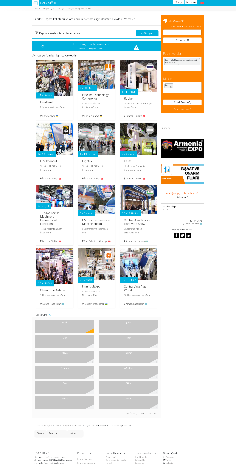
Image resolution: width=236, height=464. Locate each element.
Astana (173, 242)
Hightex (133, 160)
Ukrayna (98, 117)
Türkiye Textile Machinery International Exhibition (97, 216)
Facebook (169, 398)
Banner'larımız (40, 428)
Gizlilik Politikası (41, 430)
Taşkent (133, 305)
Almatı (173, 305)
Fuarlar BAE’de (83, 437)
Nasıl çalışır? (39, 422)
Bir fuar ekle (140, 401)
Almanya (141, 117)
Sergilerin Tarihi (112, 419)
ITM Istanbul (96, 160)
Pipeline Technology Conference (136, 92)
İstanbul (174, 117)
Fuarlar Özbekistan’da (87, 408)
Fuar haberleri (112, 416)
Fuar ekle (37, 129)
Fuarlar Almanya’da (86, 404)
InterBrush (94, 101)
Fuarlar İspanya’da (85, 416)
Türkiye (184, 117)
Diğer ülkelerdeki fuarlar (87, 441)
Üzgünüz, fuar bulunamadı (135, 46)
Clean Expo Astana (94, 287)
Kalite (172, 160)
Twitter (168, 401)
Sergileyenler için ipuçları (116, 401)
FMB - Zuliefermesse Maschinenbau (138, 216)
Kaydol (109, 404)
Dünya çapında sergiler (116, 422)
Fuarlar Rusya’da (84, 424)
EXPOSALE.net (45, 22)
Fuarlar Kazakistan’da (87, 420)
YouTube (169, 406)
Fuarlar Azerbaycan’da (87, 428)
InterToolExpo (137, 285)
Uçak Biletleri (111, 428)
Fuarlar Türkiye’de (84, 399)
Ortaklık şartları (141, 398)
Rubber (173, 97)
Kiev (90, 117)
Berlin (131, 117)
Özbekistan (145, 305)
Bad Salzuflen (136, 240)
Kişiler (37, 424)
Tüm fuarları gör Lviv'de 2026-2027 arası (185, 354)
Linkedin (169, 404)
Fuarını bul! (45, 4)
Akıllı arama (39, 409)
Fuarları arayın (112, 413)
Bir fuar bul (54, 198)
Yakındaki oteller (113, 430)
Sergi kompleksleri (113, 424)
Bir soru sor (139, 404)
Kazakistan (185, 242)
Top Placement (141, 406)
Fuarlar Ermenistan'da (87, 412)
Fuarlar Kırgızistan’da (86, 433)
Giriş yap (190, 34)
